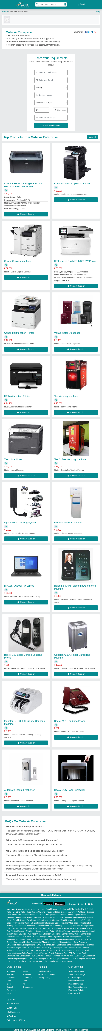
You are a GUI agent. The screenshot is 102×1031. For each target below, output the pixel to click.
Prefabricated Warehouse (25, 924)
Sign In (81, 4)
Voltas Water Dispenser (67, 331)
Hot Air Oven (18, 927)
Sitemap (10, 973)
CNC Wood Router (83, 927)
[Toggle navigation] (96, 18)
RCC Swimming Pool (40, 955)
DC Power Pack (30, 927)
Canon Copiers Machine (17, 260)
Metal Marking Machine (53, 938)
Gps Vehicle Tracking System (20, 521)
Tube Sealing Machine (36, 911)
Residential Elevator (24, 916)
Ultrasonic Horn (66, 941)
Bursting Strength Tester (42, 935)
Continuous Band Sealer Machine (70, 944)
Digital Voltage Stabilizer (16, 933)
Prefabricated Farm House (38, 919)
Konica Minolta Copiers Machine (72, 182)
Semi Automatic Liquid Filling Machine (43, 946)
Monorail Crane (13, 935)
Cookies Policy (44, 970)
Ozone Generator (15, 960)
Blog (9, 983)
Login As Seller (74, 992)
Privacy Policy (44, 976)
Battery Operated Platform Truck (63, 957)
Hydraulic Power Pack (65, 927)
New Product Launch (77, 986)
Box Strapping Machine (27, 913)
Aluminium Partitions (76, 911)
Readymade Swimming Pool (61, 955)
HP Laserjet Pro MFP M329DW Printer (75, 260)
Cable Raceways (80, 941)
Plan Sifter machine (50, 941)
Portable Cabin (52, 908)
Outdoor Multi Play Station (70, 908)
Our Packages (74, 976)
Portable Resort (72, 919)
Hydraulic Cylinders (47, 927)
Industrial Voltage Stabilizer (83, 930)
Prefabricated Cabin (51, 922)
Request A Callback (51, 894)
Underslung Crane (59, 933)
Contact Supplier (26, 213)
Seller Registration (76, 970)
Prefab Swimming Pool (58, 952)
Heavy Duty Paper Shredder (69, 788)
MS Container (36, 922)
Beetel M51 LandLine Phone (70, 719)
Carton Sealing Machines (48, 913)
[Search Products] (36, 4)
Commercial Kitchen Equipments (27, 941)
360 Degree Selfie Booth (43, 960)
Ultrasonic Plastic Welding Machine (21, 944)
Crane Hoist (86, 933)
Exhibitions (11, 989)
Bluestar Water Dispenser (68, 521)
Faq (98, 10)
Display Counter (66, 913)
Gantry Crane (73, 933)
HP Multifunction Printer (17, 395)
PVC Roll (85, 938)
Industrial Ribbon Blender (57, 911)
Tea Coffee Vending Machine (70, 458)
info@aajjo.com (13, 1011)
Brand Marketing (75, 983)
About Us (11, 970)
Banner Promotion (76, 979)
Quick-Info (11, 986)
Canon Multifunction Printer (19, 331)
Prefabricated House (45, 924)
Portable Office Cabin (69, 922)
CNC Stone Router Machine (37, 930)
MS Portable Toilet (57, 919)
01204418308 (13, 1002)
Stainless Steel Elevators (74, 916)
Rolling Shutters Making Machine (20, 949)
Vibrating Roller (19, 911)
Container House (79, 924)
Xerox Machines (13, 458)
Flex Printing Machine (15, 930)
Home (5, 10)
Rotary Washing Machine (60, 930)
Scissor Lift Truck (56, 916)
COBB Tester (26, 935)
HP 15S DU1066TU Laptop (19, 584)
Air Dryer (63, 946)
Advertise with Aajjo (76, 973)
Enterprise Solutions (77, 989)
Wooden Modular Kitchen (79, 946)
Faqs (9, 992)
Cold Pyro (27, 960)
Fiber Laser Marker (34, 938)
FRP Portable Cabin (21, 922)
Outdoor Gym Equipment (85, 955)
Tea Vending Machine (66, 395)
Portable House (19, 919)
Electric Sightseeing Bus (17, 957)
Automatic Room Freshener (19, 788)
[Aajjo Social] (78, 903)
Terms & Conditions (46, 973)
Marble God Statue (72, 938)
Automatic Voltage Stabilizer (39, 933)
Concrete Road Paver (63, 960)
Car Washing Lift (41, 949)
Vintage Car (43, 957)
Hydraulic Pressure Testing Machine (68, 935)
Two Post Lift (55, 949)
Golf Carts (33, 957)
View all (92, 136)
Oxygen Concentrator (86, 957)
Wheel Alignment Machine (72, 949)
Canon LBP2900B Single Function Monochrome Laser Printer (23, 184)
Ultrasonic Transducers (46, 944)
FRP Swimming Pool (77, 952)
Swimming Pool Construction (18, 955)
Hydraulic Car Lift (40, 916)
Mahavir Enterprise (18, 10)
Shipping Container (63, 924)
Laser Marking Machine (35, 908)
